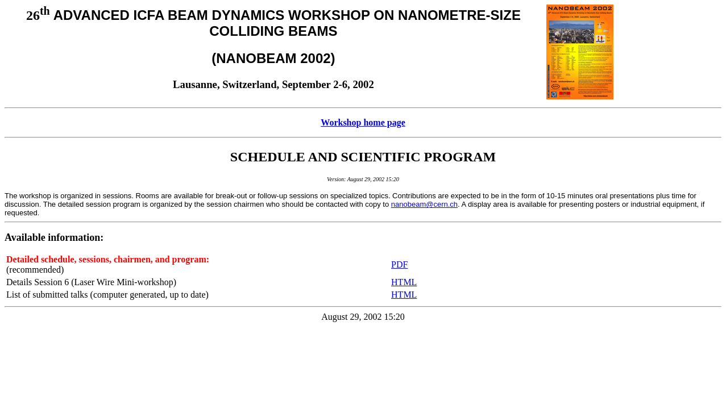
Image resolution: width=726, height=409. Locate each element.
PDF (399, 264)
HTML (404, 282)
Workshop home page (363, 122)
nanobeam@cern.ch (424, 204)
